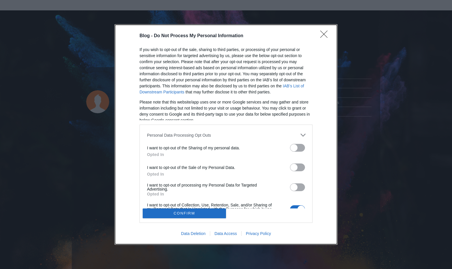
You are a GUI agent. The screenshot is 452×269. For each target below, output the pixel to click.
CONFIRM (184, 213)
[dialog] (226, 134)
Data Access (225, 233)
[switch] (297, 148)
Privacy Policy (258, 233)
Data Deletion (193, 233)
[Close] (325, 36)
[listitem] (226, 135)
